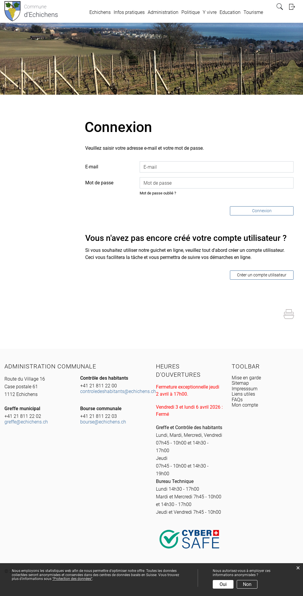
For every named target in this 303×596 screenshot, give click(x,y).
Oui (223, 584)
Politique (190, 12)
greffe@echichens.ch (26, 422)
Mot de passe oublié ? (158, 193)
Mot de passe (99, 183)
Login (294, 6)
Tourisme (253, 12)
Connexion (262, 210)
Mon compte (245, 405)
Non (247, 584)
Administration (163, 12)
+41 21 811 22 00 (98, 386)
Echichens (100, 12)
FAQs (237, 399)
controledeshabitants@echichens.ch (118, 391)
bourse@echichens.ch (103, 422)
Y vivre (210, 12)
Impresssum (244, 389)
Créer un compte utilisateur (261, 275)
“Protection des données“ (72, 579)
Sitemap (240, 383)
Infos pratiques (129, 12)
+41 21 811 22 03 (98, 416)
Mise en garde (246, 378)
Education (230, 12)
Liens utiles (243, 394)
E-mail (91, 167)
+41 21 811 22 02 (22, 416)
